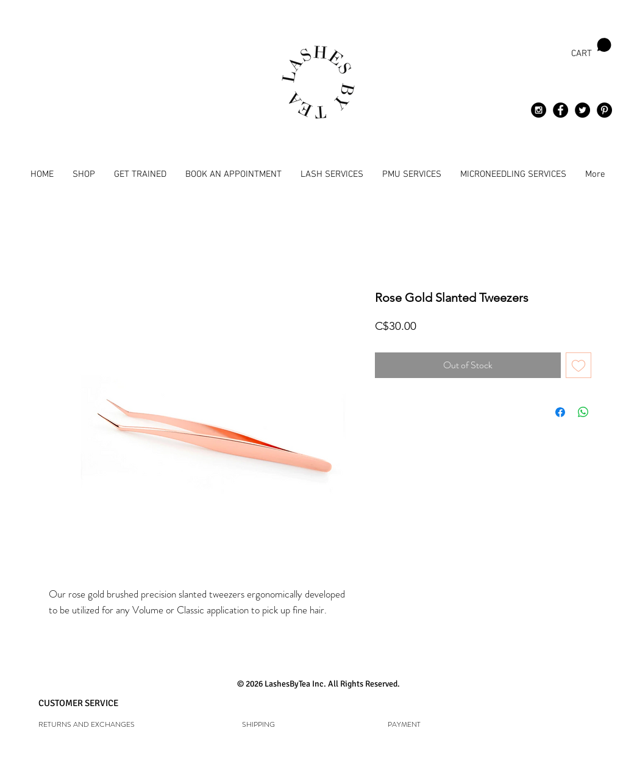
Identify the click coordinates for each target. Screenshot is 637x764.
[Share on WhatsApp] (583, 412)
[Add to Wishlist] (578, 365)
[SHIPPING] (258, 724)
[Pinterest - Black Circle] (604, 110)
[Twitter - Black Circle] (582, 110)
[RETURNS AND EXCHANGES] (107, 724)
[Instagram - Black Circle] (538, 110)
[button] (591, 48)
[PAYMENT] (404, 724)
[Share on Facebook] (560, 412)
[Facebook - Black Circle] (560, 110)
